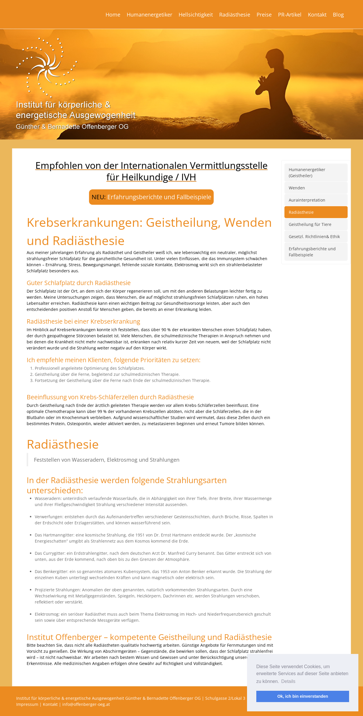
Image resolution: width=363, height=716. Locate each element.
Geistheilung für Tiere (310, 224)
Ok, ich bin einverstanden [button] (302, 696)
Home (113, 14)
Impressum (27, 704)
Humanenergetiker (149, 14)
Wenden (297, 188)
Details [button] (288, 681)
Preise (264, 14)
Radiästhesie (234, 14)
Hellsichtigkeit (196, 14)
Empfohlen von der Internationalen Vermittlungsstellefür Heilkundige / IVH (151, 171)
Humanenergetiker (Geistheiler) (307, 172)
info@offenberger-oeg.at (86, 704)
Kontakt (317, 14)
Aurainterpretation (307, 200)
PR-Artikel (290, 14)
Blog (338, 14)
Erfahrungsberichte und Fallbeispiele (159, 197)
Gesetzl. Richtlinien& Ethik (314, 236)
